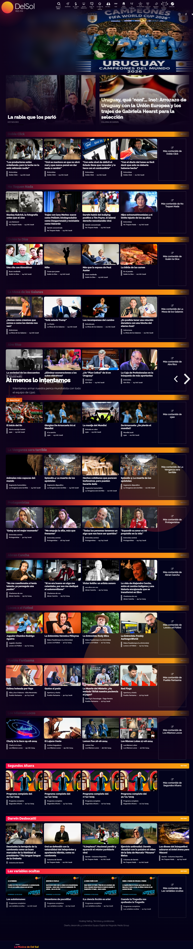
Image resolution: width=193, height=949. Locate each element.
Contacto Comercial (174, 12)
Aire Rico (110, 7)
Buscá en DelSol (58, 7)
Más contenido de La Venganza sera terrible (172, 474)
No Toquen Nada (75, 7)
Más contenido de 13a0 (172, 419)
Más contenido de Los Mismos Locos (172, 739)
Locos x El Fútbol (153, 7)
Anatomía (179, 7)
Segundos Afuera (161, 7)
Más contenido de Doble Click (172, 153)
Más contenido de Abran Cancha (172, 579)
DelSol (25, 6)
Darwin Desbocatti (84, 7)
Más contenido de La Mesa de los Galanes (172, 312)
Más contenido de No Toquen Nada (172, 206)
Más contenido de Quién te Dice (172, 259)
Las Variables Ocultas (170, 8)
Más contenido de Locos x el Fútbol (172, 632)
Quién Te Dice (92, 7)
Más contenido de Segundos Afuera (172, 792)
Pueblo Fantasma (127, 7)
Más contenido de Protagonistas (172, 525)
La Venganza (136, 7)
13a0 (118, 7)
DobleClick (67, 7)
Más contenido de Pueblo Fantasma (172, 685)
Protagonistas (144, 7)
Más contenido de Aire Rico (172, 366)
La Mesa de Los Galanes (101, 8)
